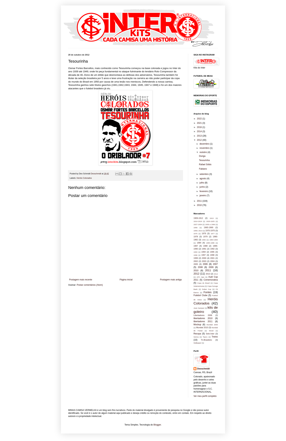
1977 (212, 234)
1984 (199, 243)
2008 (200, 267)
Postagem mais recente (80, 279)
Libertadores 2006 (203, 315)
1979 (205, 236)
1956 (195, 228)
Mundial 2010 (202, 327)
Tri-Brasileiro (206, 340)
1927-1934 (198, 224)
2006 (205, 264)
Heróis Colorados (84, 178)
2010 (199, 205)
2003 (204, 261)
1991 (204, 249)
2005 (196, 264)
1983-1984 (213, 240)
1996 (195, 255)
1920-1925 (210, 221)
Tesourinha (204, 160)
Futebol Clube (200, 295)
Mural (211, 331)
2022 (199, 118)
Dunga (202, 156)
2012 (199, 140)
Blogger (157, 424)
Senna (196, 337)
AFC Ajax (200, 277)
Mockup (197, 324)
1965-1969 (208, 227)
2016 (199, 127)
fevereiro (204, 191)
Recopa (197, 333)
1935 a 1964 (210, 224)
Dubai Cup (206, 289)
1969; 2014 (198, 231)
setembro (204, 174)
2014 (199, 131)
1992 (212, 249)
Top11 (205, 337)
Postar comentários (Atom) (90, 285)
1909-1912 (198, 218)
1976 (204, 233)
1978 (196, 236)
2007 (215, 264)
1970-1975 (210, 230)
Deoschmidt (203, 368)
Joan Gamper (199, 308)
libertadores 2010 (203, 318)
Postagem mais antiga (171, 279)
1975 (195, 234)
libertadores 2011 (203, 321)
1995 (212, 252)
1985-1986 (210, 243)
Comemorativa (211, 280)
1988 (205, 246)
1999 (196, 258)
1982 (204, 240)
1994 (203, 252)
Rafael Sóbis (205, 164)
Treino (215, 336)
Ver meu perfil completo (205, 396)
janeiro (203, 195)
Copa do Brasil (203, 283)
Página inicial (126, 279)
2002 (196, 261)
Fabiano (203, 169)
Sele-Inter (210, 334)
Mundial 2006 (212, 325)
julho (202, 182)
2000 (204, 258)
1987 (196, 246)
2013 (199, 136)
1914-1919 (198, 221)
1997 (203, 255)
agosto (203, 178)
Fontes (208, 292)
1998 (212, 255)
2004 (212, 261)
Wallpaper (197, 343)
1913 (211, 218)
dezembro (205, 144)
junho (203, 187)
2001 (212, 258)
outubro (204, 152)
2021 (199, 123)
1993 (195, 252)
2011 (199, 201)
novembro (205, 148)
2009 (211, 267)
